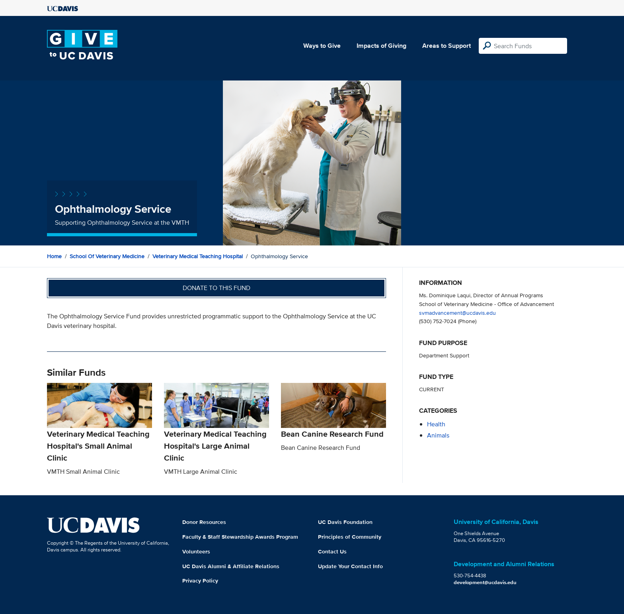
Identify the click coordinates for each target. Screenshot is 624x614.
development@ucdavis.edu (485, 582)
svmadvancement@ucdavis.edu (457, 312)
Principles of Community (349, 537)
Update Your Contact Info (350, 566)
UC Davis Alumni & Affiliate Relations (230, 566)
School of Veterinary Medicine (107, 256)
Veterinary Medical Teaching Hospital (197, 256)
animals (438, 435)
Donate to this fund (216, 287)
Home (54, 256)
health (436, 424)
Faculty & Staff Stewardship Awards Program (240, 537)
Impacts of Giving (381, 45)
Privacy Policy (200, 581)
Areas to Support (446, 45)
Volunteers (196, 551)
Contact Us (332, 551)
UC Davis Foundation (345, 522)
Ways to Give (322, 45)
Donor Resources (204, 522)
